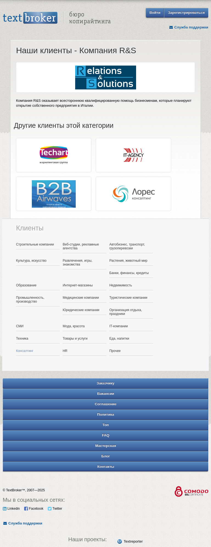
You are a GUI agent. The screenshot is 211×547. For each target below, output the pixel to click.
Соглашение (105, 404)
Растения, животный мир (128, 261)
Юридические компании (81, 310)
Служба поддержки (188, 27)
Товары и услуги (75, 338)
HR (65, 351)
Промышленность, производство (30, 299)
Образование (26, 285)
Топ (106, 425)
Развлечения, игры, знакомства (77, 262)
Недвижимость (120, 285)
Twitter (55, 509)
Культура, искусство (31, 261)
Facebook (33, 509)
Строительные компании (35, 244)
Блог (106, 456)
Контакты (105, 466)
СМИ (19, 326)
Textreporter (133, 541)
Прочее (114, 351)
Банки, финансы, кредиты (129, 273)
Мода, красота (74, 326)
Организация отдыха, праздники (125, 312)
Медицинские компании (81, 298)
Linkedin (11, 509)
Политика (105, 414)
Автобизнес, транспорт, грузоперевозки (127, 246)
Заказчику (105, 383)
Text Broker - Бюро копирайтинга (57, 18)
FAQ (105, 435)
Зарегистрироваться (186, 12)
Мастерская (105, 446)
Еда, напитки (119, 338)
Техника (22, 338)
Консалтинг (24, 351)
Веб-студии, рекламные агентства (81, 246)
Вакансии (105, 393)
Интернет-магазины (77, 285)
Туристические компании (128, 298)
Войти (155, 12)
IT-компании (118, 326)
